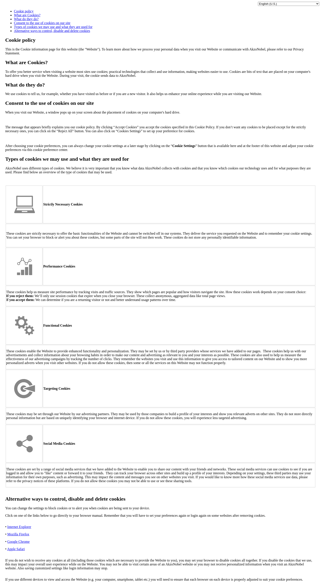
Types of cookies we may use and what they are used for (53, 27)
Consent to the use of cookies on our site (42, 23)
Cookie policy (23, 11)
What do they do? (26, 19)
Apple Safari (16, 549)
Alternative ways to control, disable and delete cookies (52, 31)
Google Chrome (18, 541)
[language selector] (288, 4)
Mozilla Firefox (18, 534)
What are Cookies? (27, 15)
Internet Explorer (19, 527)
